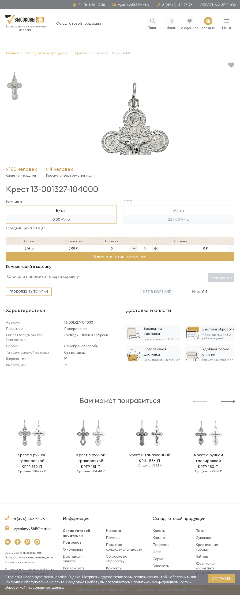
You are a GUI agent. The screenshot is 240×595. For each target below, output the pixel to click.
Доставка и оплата (72, 558)
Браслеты (161, 566)
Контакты (114, 568)
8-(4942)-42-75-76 (177, 5)
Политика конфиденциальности (122, 547)
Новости (113, 530)
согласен (222, 578)
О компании (73, 549)
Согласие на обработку (116, 558)
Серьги (158, 559)
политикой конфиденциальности (161, 582)
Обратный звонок (218, 5)
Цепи (157, 552)
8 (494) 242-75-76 (29, 518)
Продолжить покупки (29, 291)
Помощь (113, 537)
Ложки (201, 530)
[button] (200, 401)
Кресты (159, 530)
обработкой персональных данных (34, 587)
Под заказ (72, 542)
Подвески (161, 544)
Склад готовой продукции (78, 23)
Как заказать (74, 568)
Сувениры (204, 537)
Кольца (159, 537)
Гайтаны (202, 556)
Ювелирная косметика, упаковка (205, 568)
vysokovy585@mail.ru (133, 5)
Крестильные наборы (207, 547)
